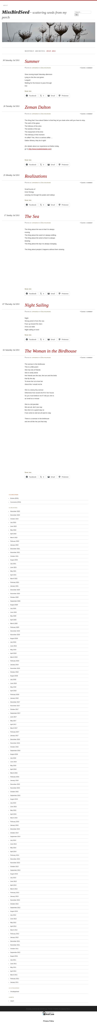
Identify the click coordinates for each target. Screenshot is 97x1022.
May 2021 (13, 571)
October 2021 (14, 556)
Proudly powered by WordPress (36, 1009)
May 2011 (13, 967)
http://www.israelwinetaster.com (39, 149)
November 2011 (15, 945)
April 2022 (13, 533)
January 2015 (14, 825)
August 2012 (14, 911)
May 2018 (13, 687)
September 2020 (15, 601)
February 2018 (14, 694)
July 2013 (13, 877)
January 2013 (14, 896)
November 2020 (15, 593)
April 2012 (13, 926)
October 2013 (14, 866)
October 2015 (14, 791)
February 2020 (14, 627)
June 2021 (13, 567)
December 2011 (15, 941)
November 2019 (15, 634)
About (5, 5)
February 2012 (14, 933)
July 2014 (13, 840)
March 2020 (13, 623)
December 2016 (15, 739)
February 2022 (14, 541)
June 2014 (13, 844)
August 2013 (14, 874)
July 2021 (13, 563)
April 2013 (13, 885)
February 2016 (14, 776)
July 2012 (13, 915)
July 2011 (13, 960)
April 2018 (13, 690)
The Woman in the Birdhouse (51, 350)
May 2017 (13, 720)
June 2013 (13, 881)
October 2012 (14, 904)
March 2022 (13, 537)
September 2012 (15, 907)
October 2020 (14, 597)
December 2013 (15, 859)
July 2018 (13, 679)
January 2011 (14, 982)
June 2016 (13, 761)
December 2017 (15, 702)
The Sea (32, 216)
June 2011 (13, 963)
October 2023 (14, 519)
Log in (12, 1001)
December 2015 (15, 784)
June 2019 (13, 646)
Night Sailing (37, 305)
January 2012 (14, 937)
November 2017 (15, 705)
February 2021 (14, 582)
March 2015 (13, 818)
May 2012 (13, 922)
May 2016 (13, 765)
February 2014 (14, 855)
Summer (32, 61)
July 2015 (13, 803)
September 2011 (15, 952)
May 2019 (13, 649)
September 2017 (15, 713)
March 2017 (13, 728)
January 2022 (14, 545)
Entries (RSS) (14, 498)
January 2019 (14, 664)
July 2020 (13, 608)
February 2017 (14, 732)
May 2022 (13, 530)
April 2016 (13, 769)
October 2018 (14, 672)
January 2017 (14, 735)
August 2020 (14, 604)
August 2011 (14, 956)
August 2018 (14, 676)
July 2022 (13, 522)
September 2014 (15, 836)
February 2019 (14, 661)
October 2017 (14, 709)
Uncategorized (46, 68)
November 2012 (15, 900)
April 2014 (13, 851)
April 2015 (13, 814)
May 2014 (13, 847)
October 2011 (14, 948)
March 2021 (13, 578)
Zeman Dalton (38, 107)
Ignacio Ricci (65, 1009)
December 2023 (15, 515)
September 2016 (15, 750)
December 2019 (15, 631)
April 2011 (13, 971)
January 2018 (14, 698)
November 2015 (15, 788)
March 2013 (13, 889)
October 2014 (14, 833)
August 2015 (14, 799)
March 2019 (13, 657)
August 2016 (14, 754)
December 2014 (15, 829)
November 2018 (15, 668)
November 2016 (15, 743)
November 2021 (15, 552)
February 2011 (14, 978)
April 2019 (13, 653)
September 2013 (15, 870)
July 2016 (13, 758)
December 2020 (15, 589)
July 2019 (13, 642)
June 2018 (13, 683)
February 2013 (14, 892)
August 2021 (14, 560)
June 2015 (13, 806)
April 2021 (13, 575)
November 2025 (15, 511)
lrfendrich (35, 68)
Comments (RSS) (15, 502)
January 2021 (14, 586)
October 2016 (14, 747)
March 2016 (13, 773)
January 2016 (14, 780)
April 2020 (13, 619)
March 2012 (13, 930)
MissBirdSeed (15, 12)
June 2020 (13, 612)
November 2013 (15, 862)
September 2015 (15, 795)
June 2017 (13, 717)
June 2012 (13, 918)
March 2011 (13, 975)
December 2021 (15, 548)
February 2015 (14, 821)
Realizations (36, 176)
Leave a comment (86, 68)
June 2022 (13, 526)
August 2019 (14, 638)
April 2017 (13, 724)
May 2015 (13, 810)
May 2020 (13, 616)
